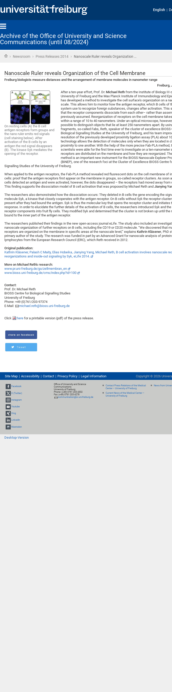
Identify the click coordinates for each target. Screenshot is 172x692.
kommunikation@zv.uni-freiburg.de (75, 397)
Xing (13, 413)
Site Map (11, 376)
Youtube (15, 406)
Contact (48, 376)
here (20, 318)
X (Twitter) (16, 393)
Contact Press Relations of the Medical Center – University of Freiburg (126, 387)
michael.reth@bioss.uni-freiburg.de (44, 306)
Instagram (16, 400)
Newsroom (21, 56)
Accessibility (30, 376)
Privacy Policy (67, 376)
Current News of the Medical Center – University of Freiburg (125, 394)
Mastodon (16, 427)
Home (5, 56)
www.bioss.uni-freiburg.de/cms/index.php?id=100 (40, 273)
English (159, 10)
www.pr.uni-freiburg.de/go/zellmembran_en (35, 269)
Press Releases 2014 (52, 56)
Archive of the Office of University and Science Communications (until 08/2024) (63, 39)
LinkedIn (15, 420)
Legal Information (93, 376)
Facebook (16, 386)
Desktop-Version (16, 437)
